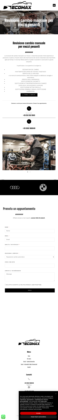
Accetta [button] (38, 413)
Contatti (29, 367)
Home (29, 356)
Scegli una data (10, 262)
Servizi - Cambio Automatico (29, 361)
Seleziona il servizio (11, 253)
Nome (7, 227)
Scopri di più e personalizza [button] (38, 416)
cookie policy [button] (43, 401)
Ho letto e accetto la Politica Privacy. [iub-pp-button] (23, 284)
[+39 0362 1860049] (29, 379)
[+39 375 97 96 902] (29, 387)
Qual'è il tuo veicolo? (12, 244)
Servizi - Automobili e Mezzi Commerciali (29, 364)
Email (7, 235)
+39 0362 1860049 (29, 383)
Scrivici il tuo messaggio (13, 270)
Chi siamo (29, 359)
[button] (54, 5)
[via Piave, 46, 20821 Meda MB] (29, 324)
